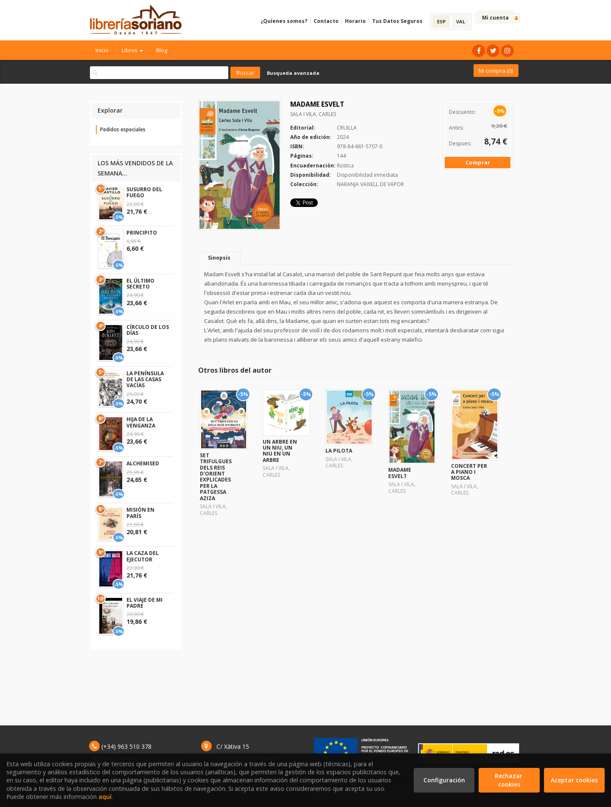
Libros (132, 50)
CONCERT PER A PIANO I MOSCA (469, 472)
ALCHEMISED (142, 463)
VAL (460, 21)
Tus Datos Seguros (397, 21)
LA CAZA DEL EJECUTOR (142, 556)
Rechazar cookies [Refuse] (509, 780)
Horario (355, 21)
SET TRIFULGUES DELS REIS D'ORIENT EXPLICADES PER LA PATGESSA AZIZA (216, 477)
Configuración (444, 780)
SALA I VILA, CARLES (313, 114)
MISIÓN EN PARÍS (140, 512)
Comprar (477, 162)
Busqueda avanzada (293, 73)
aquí (105, 797)
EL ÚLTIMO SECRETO (140, 283)
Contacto (326, 21)
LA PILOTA (338, 450)
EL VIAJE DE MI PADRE (144, 602)
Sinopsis (219, 257)
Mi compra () (496, 70)
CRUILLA (347, 127)
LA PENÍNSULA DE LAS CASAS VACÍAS (145, 379)
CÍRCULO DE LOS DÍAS (147, 330)
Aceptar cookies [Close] (574, 780)
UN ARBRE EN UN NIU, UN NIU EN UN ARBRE (280, 451)
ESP (441, 21)
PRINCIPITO (141, 232)
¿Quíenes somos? (284, 21)
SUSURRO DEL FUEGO (144, 192)
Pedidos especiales (123, 129)
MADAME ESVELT (399, 472)
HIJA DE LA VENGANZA (140, 422)
